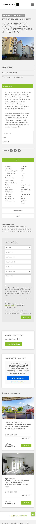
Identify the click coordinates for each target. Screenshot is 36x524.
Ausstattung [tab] (7, 133)
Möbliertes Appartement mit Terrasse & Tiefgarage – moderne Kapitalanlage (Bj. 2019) (17, 483)
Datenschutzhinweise (11, 306)
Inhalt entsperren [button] (18, 378)
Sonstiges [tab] (6, 142)
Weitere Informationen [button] (18, 382)
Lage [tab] (4, 137)
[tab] (18, 160)
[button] (32, 4)
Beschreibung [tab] (7, 86)
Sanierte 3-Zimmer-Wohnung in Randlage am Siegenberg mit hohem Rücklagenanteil (18, 426)
